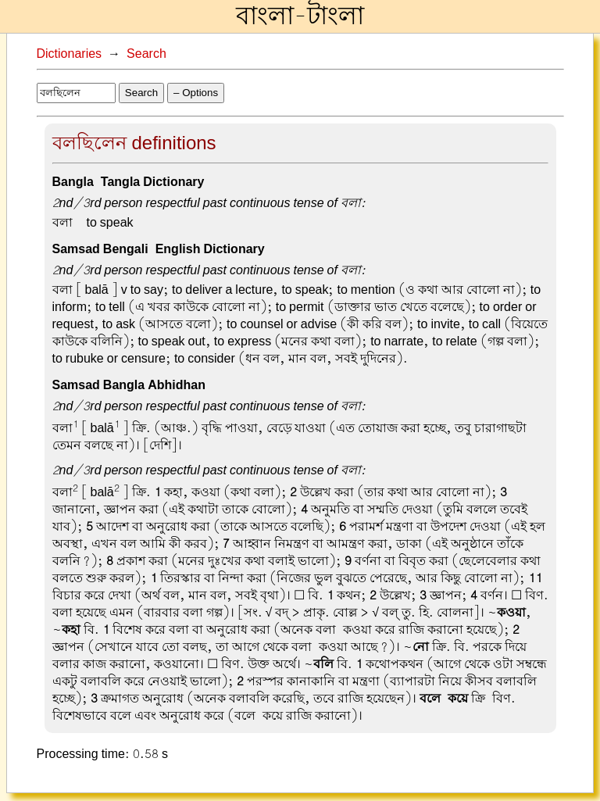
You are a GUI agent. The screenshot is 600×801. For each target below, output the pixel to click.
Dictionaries (69, 54)
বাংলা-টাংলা (300, 16)
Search (146, 54)
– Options (195, 92)
